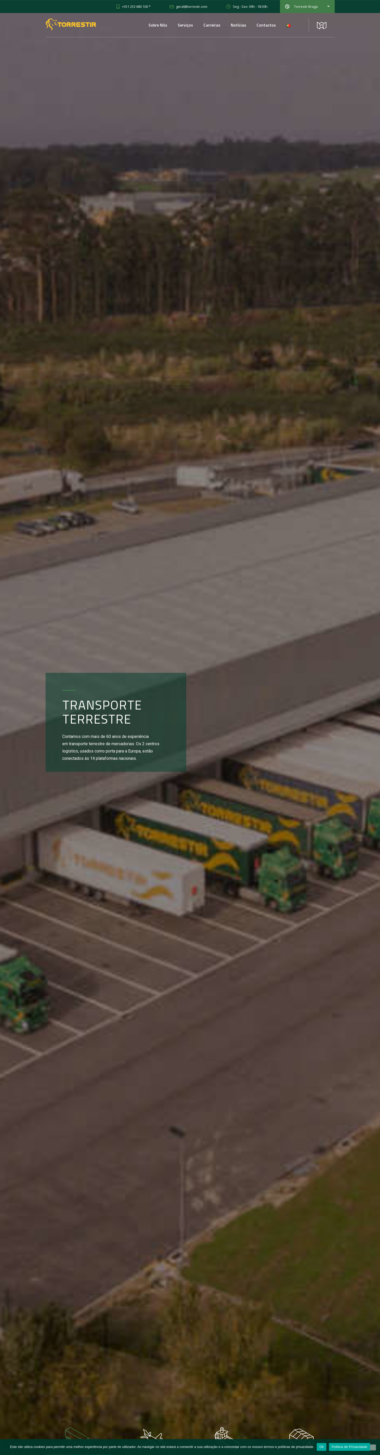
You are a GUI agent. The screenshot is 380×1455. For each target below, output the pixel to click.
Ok (321, 1447)
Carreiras (211, 25)
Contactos (266, 25)
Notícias (238, 25)
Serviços (185, 25)
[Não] (373, 1447)
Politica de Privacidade (349, 1447)
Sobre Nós (157, 25)
